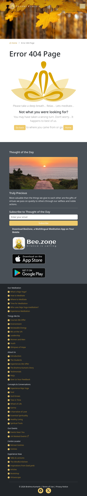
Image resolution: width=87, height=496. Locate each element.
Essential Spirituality (19, 415)
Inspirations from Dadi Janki (22, 465)
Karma (13, 407)
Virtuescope (15, 477)
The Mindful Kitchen (19, 461)
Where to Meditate (18, 299)
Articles (13, 469)
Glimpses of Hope (18, 347)
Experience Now (15, 454)
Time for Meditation (19, 303)
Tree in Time (15, 400)
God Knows (15, 396)
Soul (12, 392)
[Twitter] (48, 490)
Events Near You (17, 432)
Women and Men (17, 339)
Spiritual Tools (16, 423)
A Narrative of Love (18, 411)
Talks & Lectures (17, 458)
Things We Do (14, 316)
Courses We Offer (18, 320)
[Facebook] (40, 490)
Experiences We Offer (19, 364)
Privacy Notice (62, 486)
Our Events (12, 428)
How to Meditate (17, 295)
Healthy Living (16, 419)
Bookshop (14, 473)
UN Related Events (18, 436)
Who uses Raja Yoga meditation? (24, 307)
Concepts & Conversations (19, 384)
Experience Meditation (20, 311)
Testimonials (15, 371)
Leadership (15, 335)
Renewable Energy (18, 327)
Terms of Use (48, 486)
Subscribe (43, 223)
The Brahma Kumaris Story (22, 367)
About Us (12, 352)
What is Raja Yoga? (18, 291)
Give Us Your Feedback (20, 379)
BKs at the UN (16, 331)
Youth (12, 343)
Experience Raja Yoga (19, 388)
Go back (20, 127)
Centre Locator (14, 441)
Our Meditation (14, 288)
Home (13, 43)
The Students (16, 360)
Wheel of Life (16, 404)
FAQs (12, 375)
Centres (13, 449)
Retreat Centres (17, 445)
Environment (15, 324)
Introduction (15, 356)
